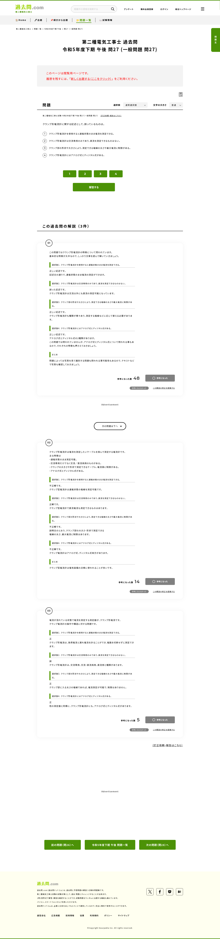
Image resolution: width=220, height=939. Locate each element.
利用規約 (94, 915)
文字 (160, 104)
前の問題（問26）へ (62, 845)
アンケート (129, 9)
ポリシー (108, 915)
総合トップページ (183, 9)
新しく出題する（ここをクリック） (91, 79)
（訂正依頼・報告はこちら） (111, 115)
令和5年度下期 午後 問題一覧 (110, 845)
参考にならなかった (139, 388)
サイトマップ (124, 915)
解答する (94, 187)
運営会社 (41, 915)
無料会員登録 (147, 9)
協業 (82, 915)
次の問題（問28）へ (157, 845)
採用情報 (70, 915)
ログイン (164, 9)
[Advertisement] (110, 814)
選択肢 (117, 104)
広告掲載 (55, 915)
